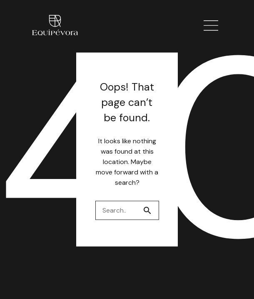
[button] (211, 26)
